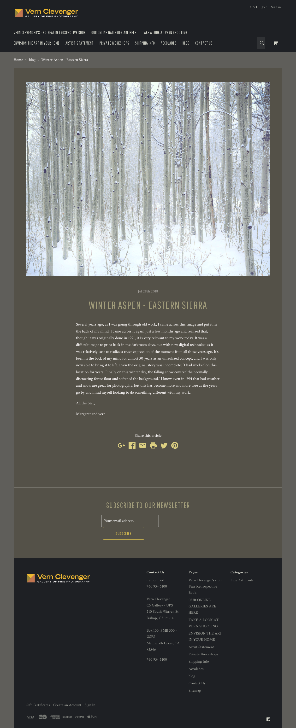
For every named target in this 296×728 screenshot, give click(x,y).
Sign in (276, 7)
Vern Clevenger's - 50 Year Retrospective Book (50, 32)
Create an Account (67, 692)
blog (186, 43)
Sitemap (195, 677)
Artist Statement (79, 43)
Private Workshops (114, 43)
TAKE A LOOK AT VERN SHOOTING (164, 32)
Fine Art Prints (242, 567)
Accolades (169, 43)
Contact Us (204, 43)
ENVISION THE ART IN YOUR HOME (37, 43)
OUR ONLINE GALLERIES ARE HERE (113, 32)
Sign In (90, 692)
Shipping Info (145, 43)
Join (264, 7)
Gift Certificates (38, 692)
